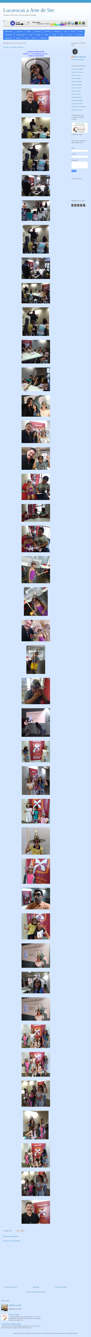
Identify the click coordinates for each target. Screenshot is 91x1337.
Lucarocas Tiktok (76, 91)
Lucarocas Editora (76, 94)
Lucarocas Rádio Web (77, 100)
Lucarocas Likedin (76, 78)
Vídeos (26, 38)
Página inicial (9, 31)
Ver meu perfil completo (78, 59)
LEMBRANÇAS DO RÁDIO (15, 1305)
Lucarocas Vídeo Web (77, 103)
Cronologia (37, 31)
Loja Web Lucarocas (77, 97)
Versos (54, 35)
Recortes (47, 31)
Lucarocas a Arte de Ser (28, 10)
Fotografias (8, 38)
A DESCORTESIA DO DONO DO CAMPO (11, 1324)
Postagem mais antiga (61, 1287)
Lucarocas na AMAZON (77, 69)
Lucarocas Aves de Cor (77, 110)
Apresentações (20, 35)
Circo (65, 31)
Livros (30, 35)
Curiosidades (8, 35)
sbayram (63, 1333)
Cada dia (69, 35)
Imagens (18, 38)
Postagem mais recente (10, 1287)
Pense (61, 35)
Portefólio (44, 38)
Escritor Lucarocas (76, 75)
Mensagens (79, 35)
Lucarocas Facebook (77, 85)
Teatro (73, 31)
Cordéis (38, 35)
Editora (34, 38)
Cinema (81, 31)
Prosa (46, 35)
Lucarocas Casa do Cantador (79, 107)
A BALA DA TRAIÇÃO (14, 1314)
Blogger (75, 1333)
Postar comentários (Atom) (38, 1292)
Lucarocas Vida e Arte (77, 72)
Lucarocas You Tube (77, 88)
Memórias (57, 31)
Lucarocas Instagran (77, 81)
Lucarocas (20, 31)
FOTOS (29, 31)
